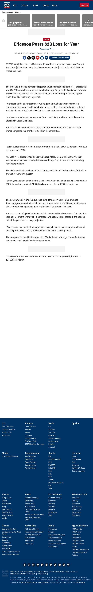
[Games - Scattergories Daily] (9, 529)
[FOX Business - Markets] (51, 504)
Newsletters (59, 565)
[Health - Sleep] (4, 507)
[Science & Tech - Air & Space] (76, 498)
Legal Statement (43, 582)
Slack (51, 565)
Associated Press (47, 49)
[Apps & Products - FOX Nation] (76, 535)
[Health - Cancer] (4, 501)
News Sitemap (32, 574)
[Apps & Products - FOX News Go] (77, 529)
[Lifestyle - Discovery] (75, 465)
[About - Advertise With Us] (55, 538)
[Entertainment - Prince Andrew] (30, 456)
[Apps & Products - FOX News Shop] (78, 541)
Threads (33, 58)
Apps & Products (80, 525)
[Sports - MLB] (50, 462)
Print (42, 58)
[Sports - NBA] (50, 471)
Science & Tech (79, 494)
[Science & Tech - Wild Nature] (76, 515)
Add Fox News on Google (60, 58)
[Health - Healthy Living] (7, 512)
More (54, 5)
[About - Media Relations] (54, 541)
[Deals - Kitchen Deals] (30, 507)
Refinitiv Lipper (80, 582)
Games (5, 525)
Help (67, 571)
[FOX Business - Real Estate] (52, 512)
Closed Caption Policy (57, 571)
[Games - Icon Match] (6, 549)
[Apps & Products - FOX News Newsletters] (80, 549)
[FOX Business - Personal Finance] (55, 498)
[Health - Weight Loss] (6, 498)
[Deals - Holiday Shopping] (31, 498)
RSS (55, 565)
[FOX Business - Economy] (52, 501)
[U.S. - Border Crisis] (7, 432)
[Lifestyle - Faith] (73, 462)
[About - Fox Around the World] (56, 535)
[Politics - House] (27, 432)
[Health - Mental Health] (7, 515)
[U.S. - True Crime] (6, 435)
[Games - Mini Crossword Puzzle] (10, 554)
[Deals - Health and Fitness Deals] (34, 515)
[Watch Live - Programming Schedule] (34, 532)
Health (5, 494)
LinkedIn (46, 565)
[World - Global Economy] (54, 438)
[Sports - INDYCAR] (51, 468)
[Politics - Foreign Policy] (30, 438)
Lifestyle (76, 453)
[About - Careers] (51, 532)
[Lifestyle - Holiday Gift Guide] (78, 468)
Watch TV (84, 5)
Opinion (46, 5)
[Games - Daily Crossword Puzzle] (11, 552)
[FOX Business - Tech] (50, 515)
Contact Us (73, 571)
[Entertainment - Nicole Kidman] (30, 468)
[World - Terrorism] (52, 432)
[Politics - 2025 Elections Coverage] (34, 444)
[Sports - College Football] (54, 459)
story (46, 39)
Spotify (64, 565)
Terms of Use (14, 571)
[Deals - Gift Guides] (29, 501)
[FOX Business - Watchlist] (51, 507)
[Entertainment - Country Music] (30, 465)
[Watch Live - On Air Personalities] (32, 535)
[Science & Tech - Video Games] (77, 507)
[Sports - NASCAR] (51, 465)
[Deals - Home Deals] (29, 504)
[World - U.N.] (49, 427)
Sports (51, 453)
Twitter (29, 58)
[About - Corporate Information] (57, 544)
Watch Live (30, 525)
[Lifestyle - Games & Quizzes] (78, 471)
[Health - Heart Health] (7, 509)
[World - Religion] (51, 444)
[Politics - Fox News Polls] (30, 441)
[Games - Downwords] (6, 537)
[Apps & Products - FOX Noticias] (76, 538)
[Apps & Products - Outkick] (74, 546)
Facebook (24, 58)
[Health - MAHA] (4, 518)
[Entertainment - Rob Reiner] (29, 459)
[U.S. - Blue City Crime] (8, 427)
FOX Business (55, 494)
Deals (28, 494)
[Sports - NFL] (49, 456)
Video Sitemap (43, 574)
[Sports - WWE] (50, 488)
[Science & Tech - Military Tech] (76, 509)
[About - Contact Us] (52, 529)
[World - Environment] (53, 441)
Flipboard (37, 58)
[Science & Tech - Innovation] (76, 504)
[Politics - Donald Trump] (30, 427)
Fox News (7, 5)
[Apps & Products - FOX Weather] (77, 532)
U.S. (15, 5)
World (35, 5)
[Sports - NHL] (49, 474)
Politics (25, 5)
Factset (78, 580)
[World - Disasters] (52, 435)
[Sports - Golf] (50, 477)
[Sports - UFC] (49, 486)
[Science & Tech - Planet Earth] (76, 512)
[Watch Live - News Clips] (29, 544)
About (51, 525)
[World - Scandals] (51, 447)
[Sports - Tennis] (51, 480)
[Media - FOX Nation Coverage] (10, 456)
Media (5, 453)
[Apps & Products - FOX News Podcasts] (79, 552)
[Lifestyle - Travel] (74, 456)
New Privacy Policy (26, 571)
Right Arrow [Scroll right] (88, 20)
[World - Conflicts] (51, 430)
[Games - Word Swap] (6, 543)
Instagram (33, 565)
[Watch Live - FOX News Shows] (32, 529)
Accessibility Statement (18, 574)
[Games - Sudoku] (5, 540)
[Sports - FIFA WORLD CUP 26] (56, 483)
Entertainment (32, 453)
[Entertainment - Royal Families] (30, 462)
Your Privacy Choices (41, 571)
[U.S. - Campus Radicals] (8, 430)
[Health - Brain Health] (6, 504)
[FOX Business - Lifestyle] (51, 509)
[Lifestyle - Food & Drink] (76, 459)
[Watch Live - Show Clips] (29, 541)
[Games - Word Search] (7, 546)
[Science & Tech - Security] (75, 501)
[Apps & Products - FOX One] (75, 555)
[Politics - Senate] (28, 430)
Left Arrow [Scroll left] (3, 20)
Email (46, 58)
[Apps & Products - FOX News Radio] (78, 544)
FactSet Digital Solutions (29, 582)
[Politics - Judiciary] (28, 435)
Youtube (38, 565)
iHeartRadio (68, 565)
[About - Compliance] (53, 546)
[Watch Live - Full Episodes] (30, 538)
